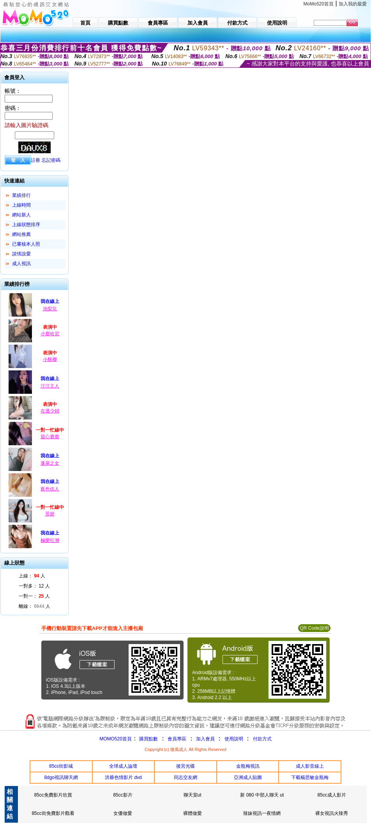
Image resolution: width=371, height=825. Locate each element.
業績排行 (21, 195)
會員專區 (177, 739)
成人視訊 (21, 263)
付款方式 (262, 739)
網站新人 (21, 215)
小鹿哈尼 (50, 333)
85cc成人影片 (331, 795)
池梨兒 (50, 309)
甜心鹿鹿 (50, 436)
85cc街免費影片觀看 (53, 813)
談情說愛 (21, 254)
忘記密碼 (51, 160)
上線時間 (21, 205)
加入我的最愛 (353, 4)
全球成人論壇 (123, 766)
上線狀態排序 (26, 224)
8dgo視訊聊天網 (61, 777)
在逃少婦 (50, 411)
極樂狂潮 (50, 540)
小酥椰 (50, 359)
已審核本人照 (26, 244)
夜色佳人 (50, 489)
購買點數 (148, 739)
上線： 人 (32, 576)
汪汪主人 (50, 386)
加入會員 (205, 739)
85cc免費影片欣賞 (53, 795)
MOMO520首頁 (115, 739)
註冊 (35, 160)
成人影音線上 (310, 766)
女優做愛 (122, 813)
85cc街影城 (61, 766)
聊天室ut (192, 795)
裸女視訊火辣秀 (331, 813)
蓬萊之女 (50, 463)
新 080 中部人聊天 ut (262, 795)
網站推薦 (21, 234)
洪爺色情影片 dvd (123, 777)
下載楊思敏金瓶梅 (310, 777)
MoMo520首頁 (319, 4)
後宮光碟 (185, 766)
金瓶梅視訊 (248, 766)
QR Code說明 (314, 628)
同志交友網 (185, 777)
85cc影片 (122, 795)
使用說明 (233, 739)
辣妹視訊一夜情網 (262, 813)
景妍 (50, 514)
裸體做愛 (192, 813)
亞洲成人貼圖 (248, 777)
